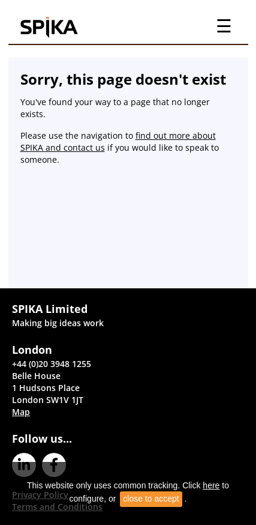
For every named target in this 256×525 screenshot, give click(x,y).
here (211, 485)
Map (21, 411)
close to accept (151, 498)
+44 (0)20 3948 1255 (51, 363)
